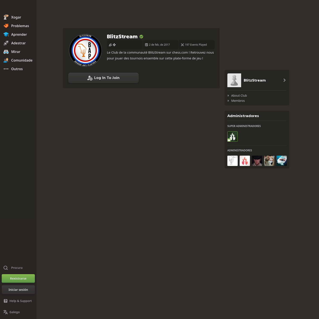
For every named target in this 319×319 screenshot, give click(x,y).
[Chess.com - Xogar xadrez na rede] (18, 7)
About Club (239, 95)
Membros (238, 101)
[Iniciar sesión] (18, 289)
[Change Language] (18, 312)
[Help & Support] (18, 301)
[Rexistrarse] (18, 278)
